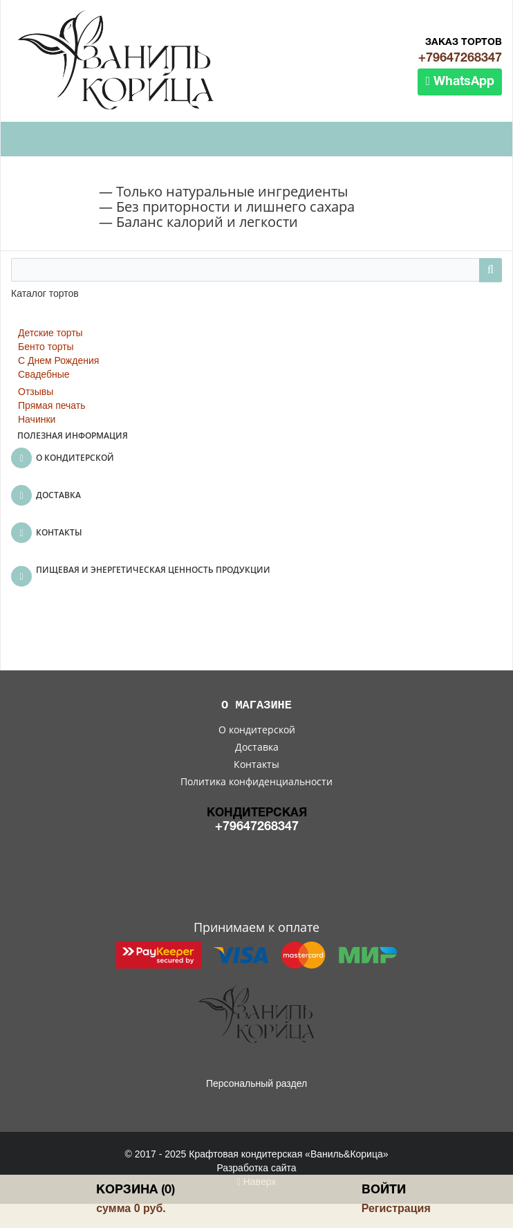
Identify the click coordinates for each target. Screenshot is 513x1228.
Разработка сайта (256, 1167)
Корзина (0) (135, 1190)
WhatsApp (459, 81)
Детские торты (50, 332)
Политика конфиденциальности (256, 781)
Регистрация (396, 1208)
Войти (384, 1190)
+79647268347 (460, 58)
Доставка (257, 746)
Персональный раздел (256, 1083)
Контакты (256, 764)
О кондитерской (256, 729)
